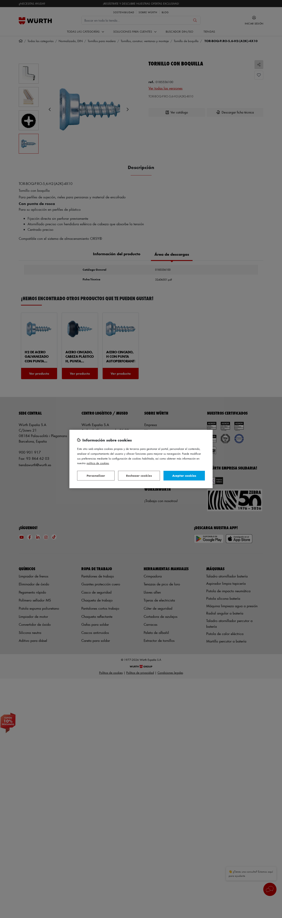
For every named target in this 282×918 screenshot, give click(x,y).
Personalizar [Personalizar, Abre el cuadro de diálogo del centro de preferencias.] (96, 475)
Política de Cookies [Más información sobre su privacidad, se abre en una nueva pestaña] (98, 463)
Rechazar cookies (139, 475)
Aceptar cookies (184, 475)
